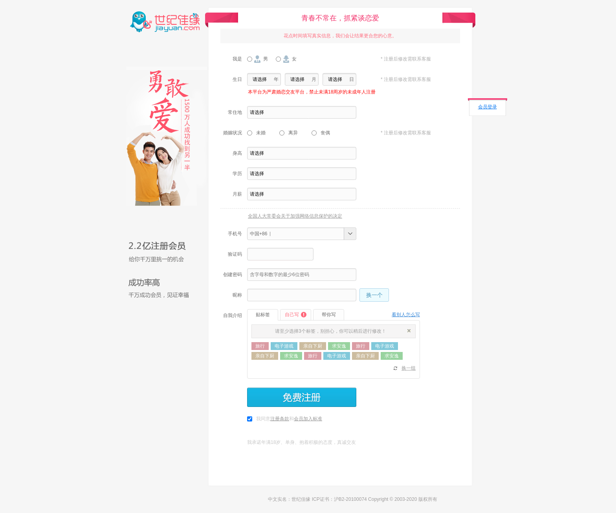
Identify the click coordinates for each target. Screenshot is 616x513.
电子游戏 (284, 346)
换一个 (374, 295)
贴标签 (263, 314)
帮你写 (329, 314)
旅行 (260, 346)
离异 (293, 133)
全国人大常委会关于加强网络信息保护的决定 (295, 216)
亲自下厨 (312, 346)
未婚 (261, 133)
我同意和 (289, 418)
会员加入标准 (308, 418)
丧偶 (325, 133)
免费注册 (301, 397)
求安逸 (339, 346)
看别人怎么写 (406, 314)
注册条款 (279, 418)
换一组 (409, 368)
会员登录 (487, 107)
